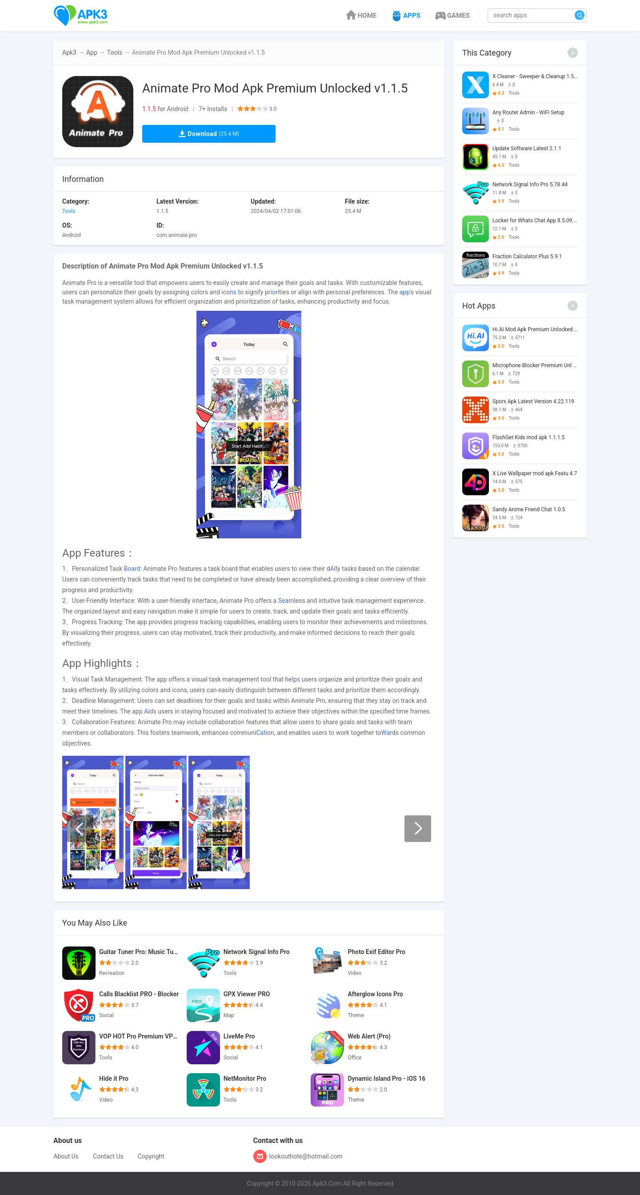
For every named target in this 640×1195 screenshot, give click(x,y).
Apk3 (69, 52)
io (273, 292)
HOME (360, 15)
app (405, 292)
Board (132, 568)
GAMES (452, 15)
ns (233, 292)
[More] (573, 53)
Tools (114, 52)
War (386, 732)
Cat (260, 732)
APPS (405, 15)
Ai (147, 711)
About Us (66, 1156)
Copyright (151, 1156)
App (91, 52)
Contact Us (108, 1156)
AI (333, 568)
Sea (283, 600)
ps (296, 679)
